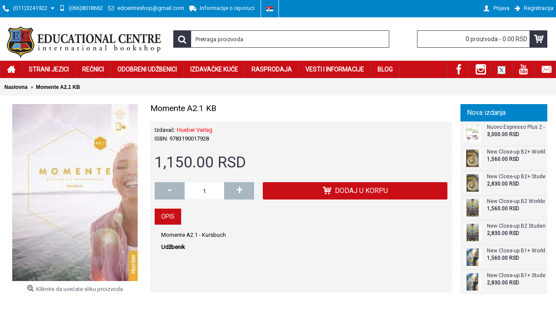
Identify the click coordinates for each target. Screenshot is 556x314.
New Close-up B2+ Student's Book (516, 177)
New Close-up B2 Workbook (516, 201)
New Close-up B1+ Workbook (516, 251)
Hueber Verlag (194, 130)
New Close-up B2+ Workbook (516, 152)
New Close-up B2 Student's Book (516, 226)
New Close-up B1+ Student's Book (516, 275)
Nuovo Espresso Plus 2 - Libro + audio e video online (516, 127)
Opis (168, 216)
